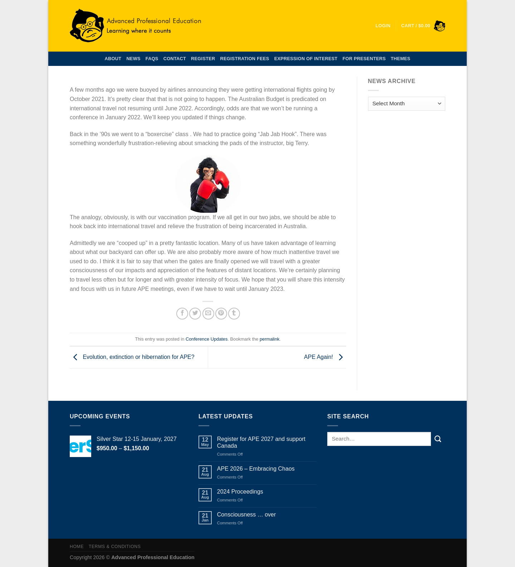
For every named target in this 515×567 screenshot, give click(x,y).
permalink (269, 339)
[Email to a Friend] (208, 313)
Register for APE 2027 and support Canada (261, 442)
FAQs (152, 58)
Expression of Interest (306, 58)
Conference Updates (206, 339)
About (113, 58)
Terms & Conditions (115, 546)
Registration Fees (244, 58)
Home (77, 546)
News (133, 58)
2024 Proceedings (240, 492)
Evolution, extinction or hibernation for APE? (132, 357)
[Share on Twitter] (195, 313)
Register (203, 58)
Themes (401, 58)
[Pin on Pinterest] (221, 313)
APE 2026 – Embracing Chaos (256, 469)
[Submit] (438, 439)
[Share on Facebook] (182, 313)
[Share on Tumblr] (234, 313)
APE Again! (325, 357)
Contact (174, 58)
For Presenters (364, 58)
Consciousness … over (246, 514)
